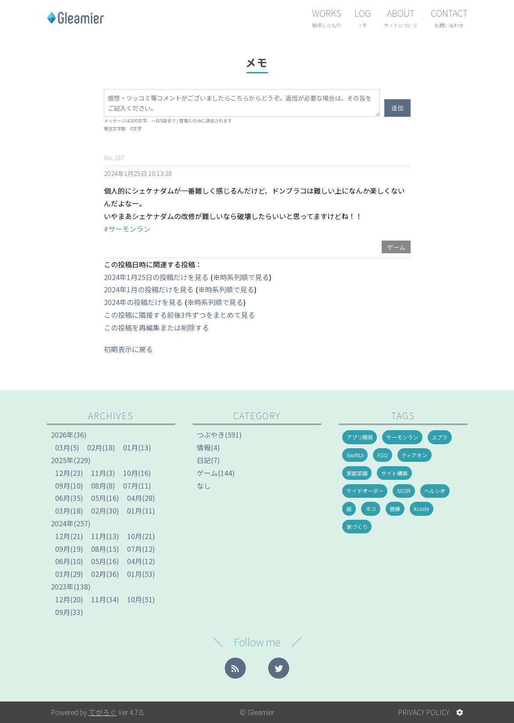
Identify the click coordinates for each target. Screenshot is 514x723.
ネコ (370, 508)
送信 (397, 108)
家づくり (357, 526)
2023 (62, 586)
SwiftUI (355, 455)
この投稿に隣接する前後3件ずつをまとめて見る (179, 314)
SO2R (404, 490)
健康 (395, 508)
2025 (62, 460)
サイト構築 (394, 473)
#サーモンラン (127, 228)
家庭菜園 (357, 473)
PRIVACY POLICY (423, 712)
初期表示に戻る (128, 349)
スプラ (439, 437)
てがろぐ (103, 712)
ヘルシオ (434, 490)
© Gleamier (257, 712)
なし (204, 485)
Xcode (421, 508)
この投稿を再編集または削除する (156, 327)
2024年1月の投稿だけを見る (149, 289)
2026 (62, 434)
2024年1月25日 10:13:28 (138, 173)
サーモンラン (402, 437)
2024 (62, 523)
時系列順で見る (244, 277)
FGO (382, 455)
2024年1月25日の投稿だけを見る (156, 277)
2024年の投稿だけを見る (143, 302)
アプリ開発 (360, 437)
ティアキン (414, 455)
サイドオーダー (365, 490)
